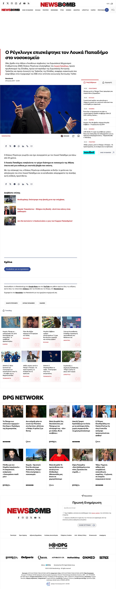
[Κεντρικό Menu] (113, 10)
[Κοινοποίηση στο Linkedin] (23, 146)
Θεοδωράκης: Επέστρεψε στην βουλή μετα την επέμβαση (40, 199)
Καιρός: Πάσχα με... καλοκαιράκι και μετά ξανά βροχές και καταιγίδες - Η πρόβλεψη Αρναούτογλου (10, 336)
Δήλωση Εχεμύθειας (36, 535)
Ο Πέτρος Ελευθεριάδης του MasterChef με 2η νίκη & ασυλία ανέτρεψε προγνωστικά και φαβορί (103, 428)
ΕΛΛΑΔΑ (31, 10)
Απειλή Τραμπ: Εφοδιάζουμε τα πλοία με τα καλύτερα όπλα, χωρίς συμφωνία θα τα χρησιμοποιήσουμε (81, 426)
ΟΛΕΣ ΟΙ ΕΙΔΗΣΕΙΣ (21, 10)
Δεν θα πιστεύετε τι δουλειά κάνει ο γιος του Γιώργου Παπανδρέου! (44, 221)
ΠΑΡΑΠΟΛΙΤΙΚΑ (6, 136)
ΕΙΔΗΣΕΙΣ (42, 303)
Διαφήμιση (102, 535)
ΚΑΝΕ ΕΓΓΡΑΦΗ (87, 525)
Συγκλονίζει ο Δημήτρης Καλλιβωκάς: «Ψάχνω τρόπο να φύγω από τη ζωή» (71, 368)
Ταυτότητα (13, 535)
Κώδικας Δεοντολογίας (51, 535)
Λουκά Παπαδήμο (61, 66)
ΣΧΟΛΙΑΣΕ (65, 136)
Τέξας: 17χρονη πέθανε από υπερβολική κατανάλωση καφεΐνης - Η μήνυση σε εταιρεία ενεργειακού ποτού (104, 472)
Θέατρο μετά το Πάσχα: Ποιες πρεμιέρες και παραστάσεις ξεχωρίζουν (98, 92)
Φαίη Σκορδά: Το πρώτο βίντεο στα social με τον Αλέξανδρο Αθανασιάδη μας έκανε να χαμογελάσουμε (56, 472)
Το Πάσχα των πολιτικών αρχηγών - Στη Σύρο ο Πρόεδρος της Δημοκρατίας (11, 424)
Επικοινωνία (93, 535)
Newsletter (19, 293)
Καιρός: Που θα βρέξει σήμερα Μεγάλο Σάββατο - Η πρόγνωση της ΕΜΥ (96, 123)
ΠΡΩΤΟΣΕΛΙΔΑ (95, 10)
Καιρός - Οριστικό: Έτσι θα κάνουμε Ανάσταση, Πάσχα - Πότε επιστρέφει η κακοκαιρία (34, 469)
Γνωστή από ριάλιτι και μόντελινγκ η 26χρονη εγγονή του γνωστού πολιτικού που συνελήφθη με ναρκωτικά (98, 102)
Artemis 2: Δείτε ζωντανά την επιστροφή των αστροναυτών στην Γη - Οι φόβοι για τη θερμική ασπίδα (10, 370)
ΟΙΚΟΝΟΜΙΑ (48, 10)
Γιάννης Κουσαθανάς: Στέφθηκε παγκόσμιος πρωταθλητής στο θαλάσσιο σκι (71, 334)
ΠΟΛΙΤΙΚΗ (39, 10)
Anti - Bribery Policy (80, 535)
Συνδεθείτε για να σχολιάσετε (17, 269)
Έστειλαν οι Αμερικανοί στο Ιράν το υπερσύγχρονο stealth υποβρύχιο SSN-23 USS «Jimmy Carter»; (97, 113)
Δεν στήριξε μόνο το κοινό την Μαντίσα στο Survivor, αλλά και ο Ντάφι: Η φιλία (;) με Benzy (35, 426)
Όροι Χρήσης (23, 535)
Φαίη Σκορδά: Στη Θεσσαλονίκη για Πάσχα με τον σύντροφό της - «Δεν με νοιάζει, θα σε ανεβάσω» (57, 427)
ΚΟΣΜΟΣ (62, 10)
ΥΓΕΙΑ (55, 10)
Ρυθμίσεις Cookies (66, 535)
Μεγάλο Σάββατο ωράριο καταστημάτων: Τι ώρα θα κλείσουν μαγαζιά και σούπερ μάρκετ (50, 335)
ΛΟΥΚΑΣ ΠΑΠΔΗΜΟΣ (29, 303)
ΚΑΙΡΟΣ (87, 10)
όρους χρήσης (96, 513)
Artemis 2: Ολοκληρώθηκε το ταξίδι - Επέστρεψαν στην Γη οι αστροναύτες (49, 369)
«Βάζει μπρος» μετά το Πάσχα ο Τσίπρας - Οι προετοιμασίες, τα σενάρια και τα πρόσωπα (30, 369)
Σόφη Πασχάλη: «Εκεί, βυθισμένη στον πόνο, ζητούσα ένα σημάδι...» (81, 468)
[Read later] (78, 136)
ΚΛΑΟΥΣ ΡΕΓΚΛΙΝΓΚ (12, 303)
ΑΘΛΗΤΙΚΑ (70, 10)
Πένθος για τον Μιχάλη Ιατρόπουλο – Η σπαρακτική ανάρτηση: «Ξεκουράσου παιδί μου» (11, 471)
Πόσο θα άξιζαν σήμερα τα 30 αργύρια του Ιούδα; (30, 333)
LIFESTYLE (79, 10)
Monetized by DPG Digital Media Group (64, 565)
